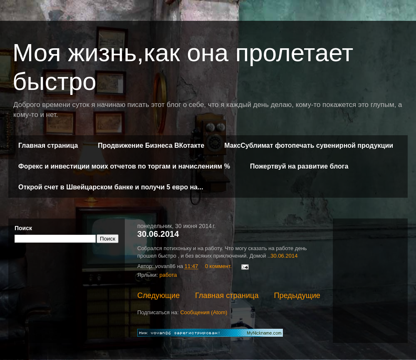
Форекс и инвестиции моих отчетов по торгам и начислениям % (124, 166)
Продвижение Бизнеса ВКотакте (151, 145)
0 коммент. (218, 266)
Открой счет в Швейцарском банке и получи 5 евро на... (110, 187)
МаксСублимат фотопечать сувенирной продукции (308, 145)
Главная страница (48, 145)
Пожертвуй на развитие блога (299, 166)
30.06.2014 (158, 233)
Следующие (158, 295)
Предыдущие (297, 295)
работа (168, 275)
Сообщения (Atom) (203, 312)
